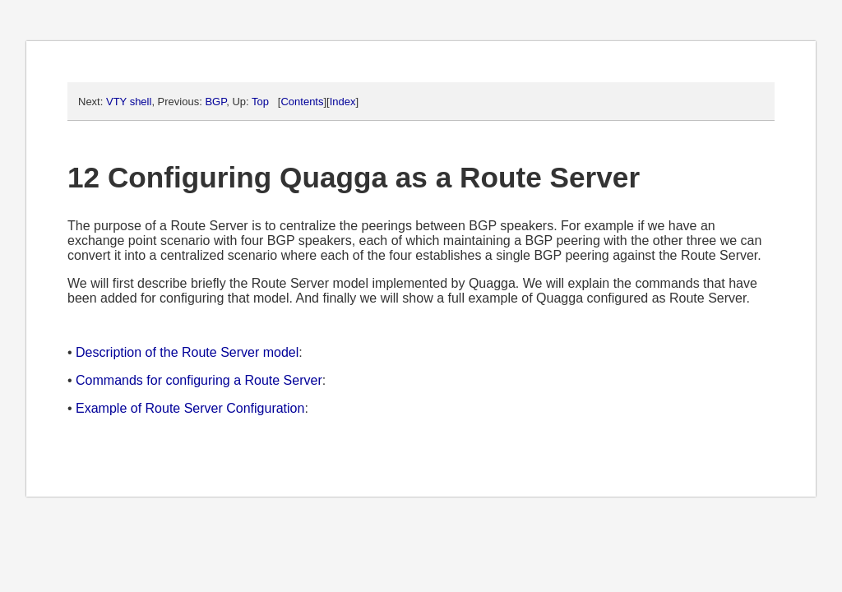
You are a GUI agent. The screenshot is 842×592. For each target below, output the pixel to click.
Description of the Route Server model (187, 352)
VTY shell (128, 101)
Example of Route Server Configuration (190, 408)
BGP (215, 101)
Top (260, 101)
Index (343, 101)
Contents (301, 101)
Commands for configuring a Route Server (199, 380)
